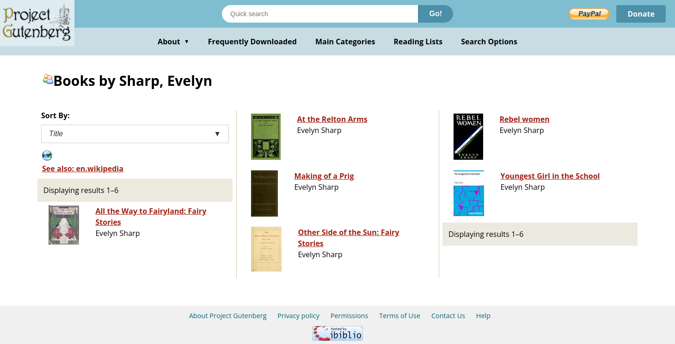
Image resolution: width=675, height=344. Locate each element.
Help (483, 315)
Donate (641, 14)
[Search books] (320, 14)
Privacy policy (298, 315)
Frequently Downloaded (252, 41)
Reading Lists (418, 41)
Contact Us (448, 315)
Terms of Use (399, 315)
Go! (435, 14)
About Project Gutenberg (228, 315)
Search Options (489, 41)
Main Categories (345, 41)
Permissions (349, 315)
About (174, 41)
